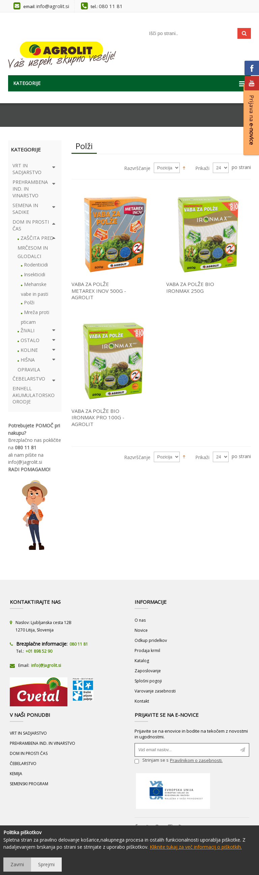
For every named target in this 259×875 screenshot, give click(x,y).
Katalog (142, 661)
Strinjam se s (152, 761)
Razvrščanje (137, 168)
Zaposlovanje (148, 671)
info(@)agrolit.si (25, 462)
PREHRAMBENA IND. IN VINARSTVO (42, 743)
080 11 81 (111, 6)
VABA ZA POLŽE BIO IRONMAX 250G (190, 287)
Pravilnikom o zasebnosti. (196, 760)
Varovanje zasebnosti (155, 691)
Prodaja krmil (147, 650)
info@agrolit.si (52, 6)
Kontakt (142, 701)
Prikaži (202, 168)
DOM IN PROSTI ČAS (29, 753)
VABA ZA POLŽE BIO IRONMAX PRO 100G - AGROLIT (97, 417)
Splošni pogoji (148, 681)
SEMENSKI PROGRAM (29, 784)
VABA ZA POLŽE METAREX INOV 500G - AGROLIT (98, 291)
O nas (140, 620)
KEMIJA (16, 774)
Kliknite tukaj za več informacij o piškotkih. (196, 847)
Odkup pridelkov (151, 640)
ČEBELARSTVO (23, 763)
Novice (141, 630)
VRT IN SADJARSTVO (28, 733)
